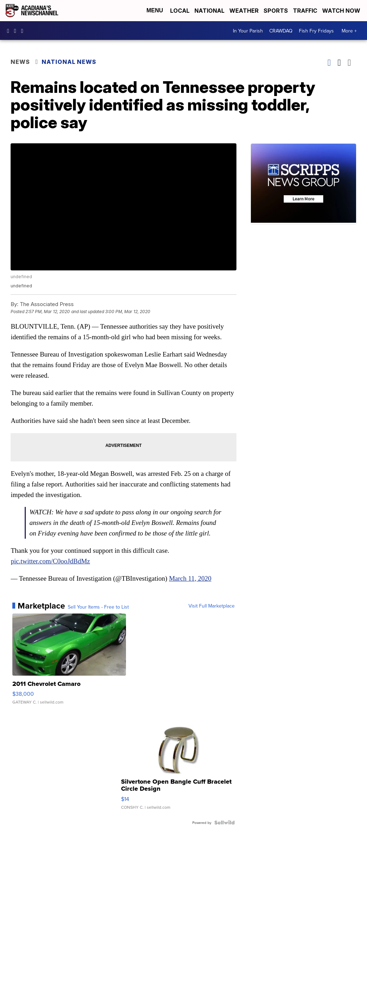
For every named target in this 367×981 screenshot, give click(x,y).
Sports (276, 10)
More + (349, 30)
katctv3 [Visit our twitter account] (24, 30)
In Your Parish (248, 30)
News (20, 61)
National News (69, 61)
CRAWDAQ (281, 30)
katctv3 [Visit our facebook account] (10, 30)
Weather (244, 10)
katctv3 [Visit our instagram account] (17, 30)
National (209, 10)
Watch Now (342, 10)
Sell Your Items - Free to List (98, 606)
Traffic (305, 10)
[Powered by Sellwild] (224, 822)
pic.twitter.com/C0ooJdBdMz (50, 561)
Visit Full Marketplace (211, 605)
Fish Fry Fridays (316, 30)
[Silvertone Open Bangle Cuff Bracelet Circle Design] (178, 763)
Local (179, 10)
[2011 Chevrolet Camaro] (69, 663)
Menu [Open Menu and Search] (154, 10)
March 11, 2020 (190, 578)
